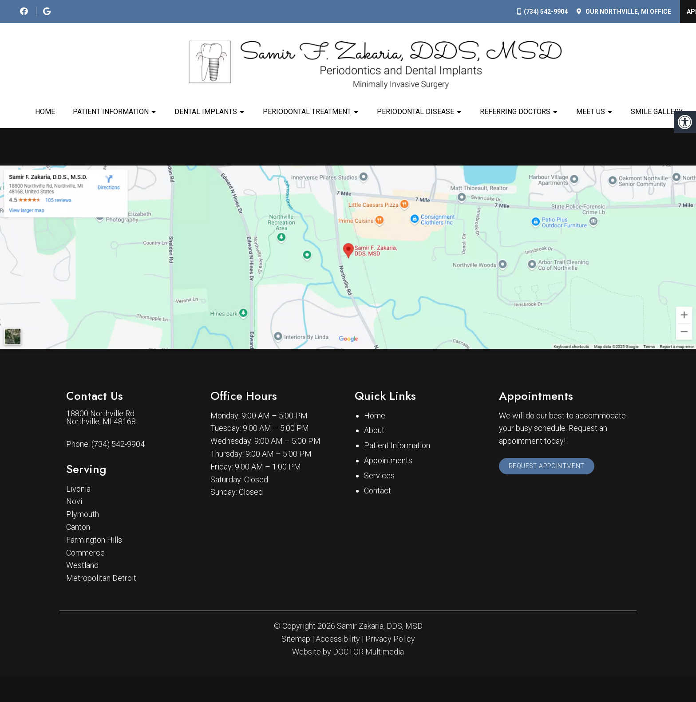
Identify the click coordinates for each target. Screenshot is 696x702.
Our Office (627, 11)
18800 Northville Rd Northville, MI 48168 (101, 462)
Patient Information (111, 111)
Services (379, 520)
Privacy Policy (390, 684)
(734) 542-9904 (546, 11)
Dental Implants (205, 111)
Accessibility (338, 684)
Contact (377, 535)
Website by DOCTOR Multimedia (348, 697)
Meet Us (590, 111)
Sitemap (295, 684)
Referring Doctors (515, 111)
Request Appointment (550, 513)
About (374, 475)
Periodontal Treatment (307, 111)
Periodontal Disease (415, 111)
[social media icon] (24, 11)
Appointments (388, 505)
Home (45, 111)
